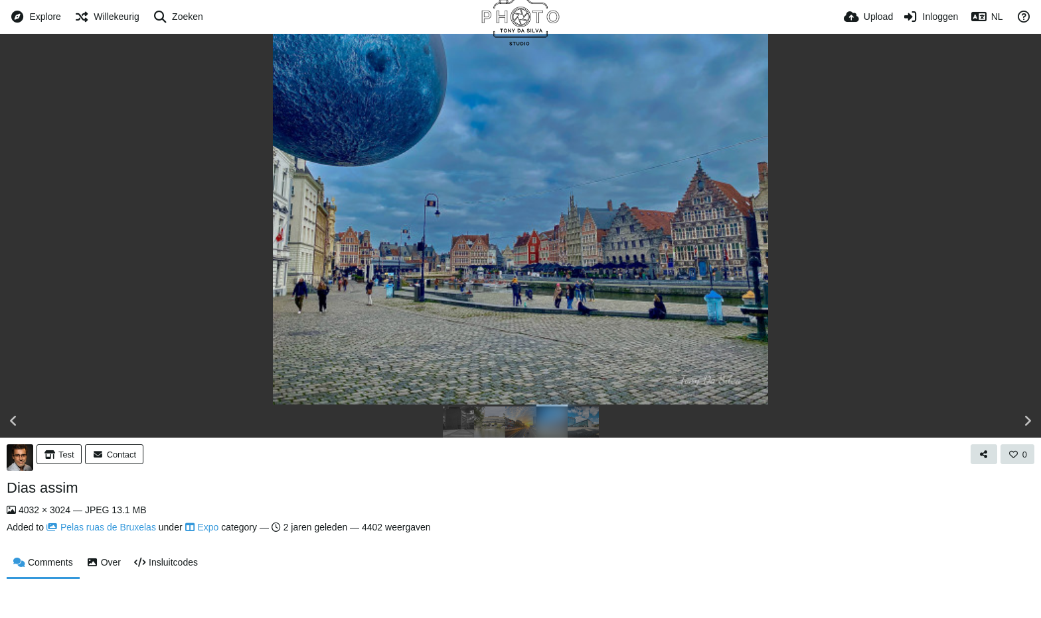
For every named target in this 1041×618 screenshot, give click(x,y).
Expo (202, 527)
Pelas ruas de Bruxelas (101, 527)
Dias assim (42, 487)
